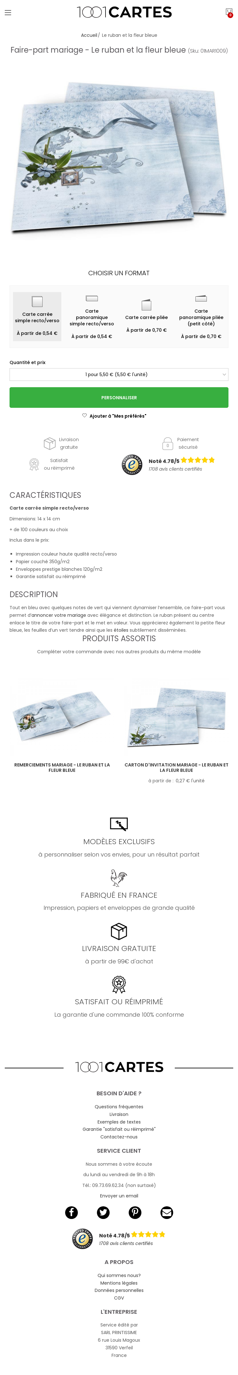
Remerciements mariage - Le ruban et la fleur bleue (62, 767)
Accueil (89, 35)
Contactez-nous (119, 1137)
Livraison (119, 1114)
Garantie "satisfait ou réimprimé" (119, 1129)
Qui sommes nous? (119, 1275)
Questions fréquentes (119, 1107)
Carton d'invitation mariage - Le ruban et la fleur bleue (176, 767)
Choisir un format (119, 273)
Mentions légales (119, 1283)
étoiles (122, 630)
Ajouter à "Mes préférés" (114, 416)
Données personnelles (119, 1290)
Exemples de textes (119, 1122)
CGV (119, 1298)
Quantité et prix (27, 362)
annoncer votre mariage (58, 615)
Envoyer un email (119, 1196)
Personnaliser (119, 397)
